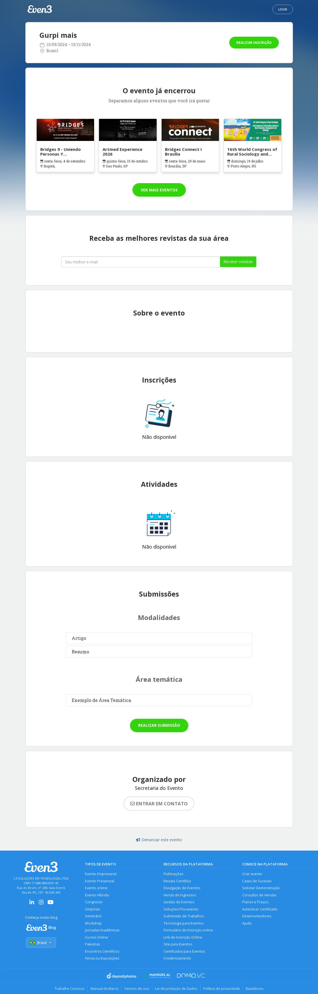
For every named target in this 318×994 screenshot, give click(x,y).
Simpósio (92, 909)
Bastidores (255, 988)
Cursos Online (96, 937)
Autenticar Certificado (259, 909)
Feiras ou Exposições (102, 958)
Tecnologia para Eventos (184, 923)
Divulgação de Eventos (182, 888)
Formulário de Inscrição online (188, 930)
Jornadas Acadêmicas (102, 930)
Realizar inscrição (254, 42)
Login (282, 9)
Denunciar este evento (159, 839)
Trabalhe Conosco (70, 988)
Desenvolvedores (256, 916)
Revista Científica (177, 881)
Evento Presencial (99, 881)
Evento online (96, 888)
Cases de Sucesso (257, 881)
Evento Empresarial (100, 874)
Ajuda (247, 923)
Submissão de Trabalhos (184, 916)
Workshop (93, 923)
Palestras (92, 944)
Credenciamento (177, 958)
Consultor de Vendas (259, 895)
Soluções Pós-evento (181, 909)
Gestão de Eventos (179, 902)
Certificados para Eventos (184, 951)
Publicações (173, 874)
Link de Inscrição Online (183, 937)
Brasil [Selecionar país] (41, 942)
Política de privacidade (221, 988)
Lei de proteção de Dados (176, 988)
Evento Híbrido (97, 895)
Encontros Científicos (102, 951)
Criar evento (252, 874)
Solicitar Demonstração (261, 888)
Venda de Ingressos (180, 895)
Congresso (94, 902)
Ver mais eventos (159, 190)
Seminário (93, 916)
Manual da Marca (104, 988)
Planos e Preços (255, 902)
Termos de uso (136, 988)
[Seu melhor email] (141, 261)
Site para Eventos (178, 944)
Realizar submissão (159, 725)
